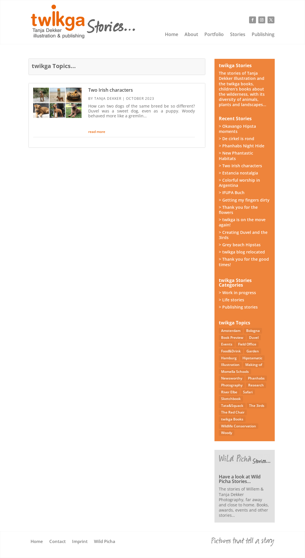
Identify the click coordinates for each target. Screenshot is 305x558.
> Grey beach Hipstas (240, 244)
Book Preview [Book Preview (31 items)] (232, 337)
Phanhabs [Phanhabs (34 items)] (256, 378)
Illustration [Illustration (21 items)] (230, 364)
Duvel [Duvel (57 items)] (254, 337)
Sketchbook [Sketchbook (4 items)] (231, 398)
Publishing (263, 34)
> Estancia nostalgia (238, 173)
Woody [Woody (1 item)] (226, 432)
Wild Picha (104, 541)
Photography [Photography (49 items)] (231, 385)
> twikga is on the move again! (242, 222)
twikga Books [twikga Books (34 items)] (232, 419)
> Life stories (231, 300)
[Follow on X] (271, 19)
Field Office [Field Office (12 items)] (247, 344)
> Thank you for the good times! (244, 261)
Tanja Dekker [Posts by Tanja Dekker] (107, 98)
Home (171, 34)
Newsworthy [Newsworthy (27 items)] (231, 378)
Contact (57, 541)
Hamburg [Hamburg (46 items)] (229, 358)
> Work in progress (237, 292)
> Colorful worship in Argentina (239, 182)
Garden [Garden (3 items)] (252, 351)
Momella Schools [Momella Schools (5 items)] (235, 371)
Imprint (80, 541)
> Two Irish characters (240, 165)
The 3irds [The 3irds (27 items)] (256, 405)
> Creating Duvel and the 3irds (243, 235)
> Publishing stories (238, 307)
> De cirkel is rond (236, 138)
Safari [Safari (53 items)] (248, 392)
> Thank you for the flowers (238, 209)
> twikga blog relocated (242, 252)
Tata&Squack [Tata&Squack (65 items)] (232, 405)
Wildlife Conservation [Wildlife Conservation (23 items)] (238, 426)
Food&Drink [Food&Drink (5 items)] (231, 351)
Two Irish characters (110, 90)
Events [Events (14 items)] (226, 344)
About (191, 34)
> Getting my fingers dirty (244, 200)
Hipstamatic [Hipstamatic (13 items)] (252, 358)
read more (96, 131)
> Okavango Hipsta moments (237, 128)
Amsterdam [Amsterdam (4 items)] (230, 330)
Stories (237, 34)
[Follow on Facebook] (252, 19)
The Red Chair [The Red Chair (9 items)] (232, 412)
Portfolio (214, 34)
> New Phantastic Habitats (236, 155)
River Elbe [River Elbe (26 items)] (229, 392)
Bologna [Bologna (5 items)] (253, 330)
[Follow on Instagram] (261, 19)
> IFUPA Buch (231, 192)
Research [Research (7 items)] (256, 385)
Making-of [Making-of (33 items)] (253, 364)
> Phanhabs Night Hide (241, 146)
